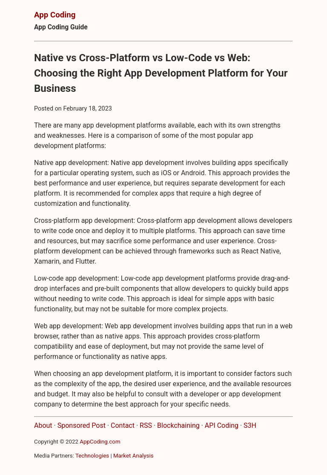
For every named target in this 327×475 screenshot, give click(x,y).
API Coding (221, 425)
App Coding (54, 15)
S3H (250, 425)
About (43, 425)
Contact (123, 425)
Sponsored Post (81, 425)
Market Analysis (133, 455)
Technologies (92, 455)
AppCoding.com (100, 441)
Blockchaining (178, 425)
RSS (146, 425)
